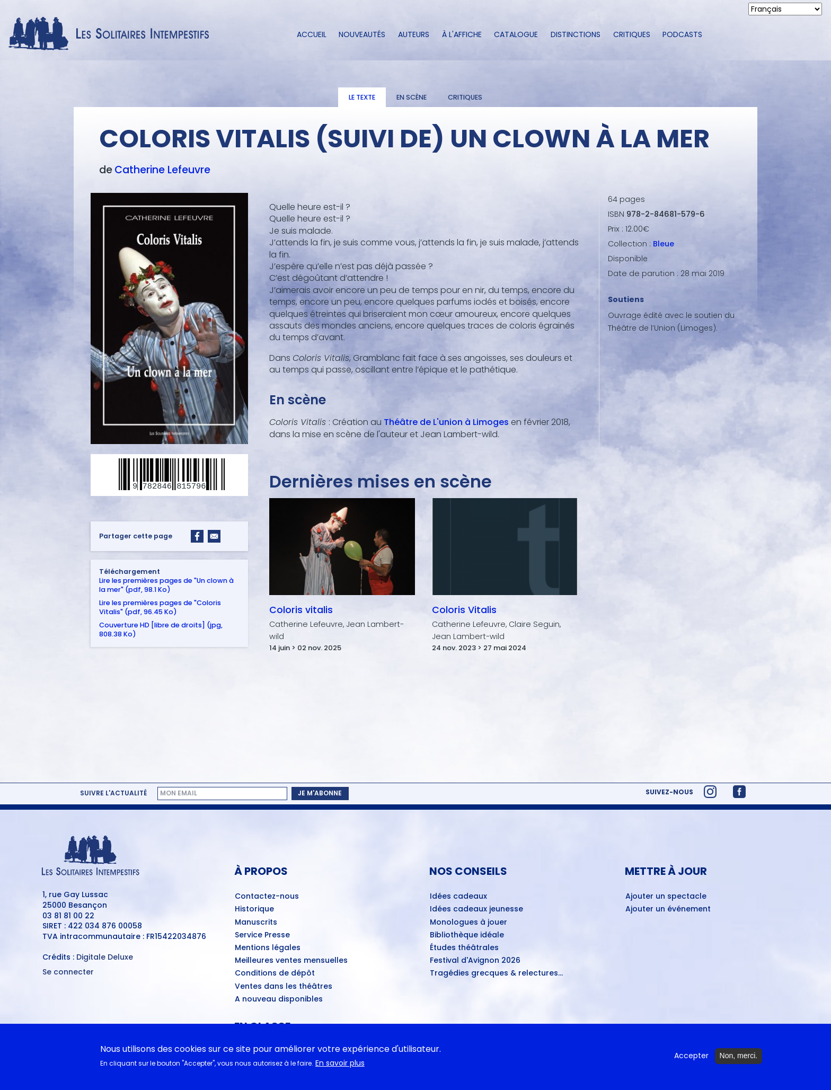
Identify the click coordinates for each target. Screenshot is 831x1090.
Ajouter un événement (668, 909)
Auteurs (413, 34)
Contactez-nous (267, 896)
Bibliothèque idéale (467, 935)
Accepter (691, 1061)
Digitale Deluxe (104, 957)
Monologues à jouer (468, 922)
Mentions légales (267, 948)
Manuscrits (256, 922)
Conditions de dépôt (275, 973)
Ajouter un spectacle (665, 896)
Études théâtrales (464, 948)
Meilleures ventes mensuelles (291, 960)
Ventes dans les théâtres (283, 986)
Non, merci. (739, 1060)
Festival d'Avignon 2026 (475, 960)
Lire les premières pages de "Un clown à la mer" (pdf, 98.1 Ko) (166, 584)
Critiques (631, 34)
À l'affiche (462, 34)
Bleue (663, 243)
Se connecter (68, 972)
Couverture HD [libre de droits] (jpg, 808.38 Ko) (161, 629)
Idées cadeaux (458, 896)
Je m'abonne (320, 792)
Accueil (311, 34)
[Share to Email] (214, 535)
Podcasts (682, 34)
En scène (411, 97)
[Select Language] (785, 9)
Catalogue (516, 34)
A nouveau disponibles (279, 999)
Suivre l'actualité (113, 793)
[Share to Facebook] (197, 535)
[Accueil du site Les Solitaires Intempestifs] (112, 34)
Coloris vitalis (301, 610)
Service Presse (262, 935)
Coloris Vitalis (464, 610)
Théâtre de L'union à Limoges (446, 422)
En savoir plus (340, 1068)
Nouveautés (362, 34)
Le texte (362, 97)
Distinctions (575, 34)
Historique (254, 909)
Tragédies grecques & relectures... (496, 973)
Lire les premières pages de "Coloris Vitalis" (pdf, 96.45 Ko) (160, 607)
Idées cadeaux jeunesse (476, 909)
